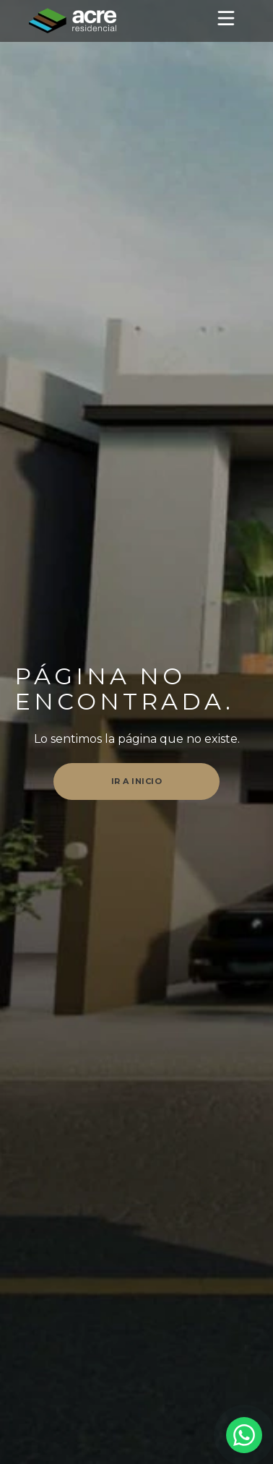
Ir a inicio (136, 781)
